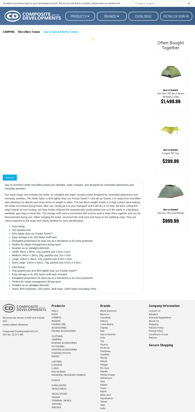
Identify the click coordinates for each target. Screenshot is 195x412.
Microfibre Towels (29, 31)
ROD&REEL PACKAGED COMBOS (69, 375)
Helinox (104, 321)
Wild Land (105, 395)
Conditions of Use (158, 334)
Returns (153, 337)
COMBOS (56, 317)
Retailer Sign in (176, 16)
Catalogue (143, 16)
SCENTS (56, 380)
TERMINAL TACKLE (61, 400)
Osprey (104, 327)
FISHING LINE (59, 324)
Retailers (153, 314)
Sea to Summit (107, 334)
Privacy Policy (156, 331)
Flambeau (105, 351)
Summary (9, 177)
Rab (102, 331)
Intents (103, 384)
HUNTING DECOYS (61, 353)
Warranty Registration (160, 317)
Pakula (103, 361)
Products (80, 16)
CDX (102, 381)
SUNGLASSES (59, 385)
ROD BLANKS (59, 371)
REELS (55, 310)
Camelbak (105, 317)
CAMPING (9, 31)
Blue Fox (104, 314)
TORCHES (57, 404)
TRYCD (103, 358)
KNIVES (55, 356)
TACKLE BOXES (60, 393)
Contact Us (155, 310)
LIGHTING (57, 361)
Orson (103, 388)
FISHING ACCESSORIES (64, 331)
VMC (102, 405)
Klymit (103, 391)
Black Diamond (108, 310)
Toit (102, 341)
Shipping (153, 324)
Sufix (102, 408)
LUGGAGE (57, 364)
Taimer (103, 401)
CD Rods (104, 347)
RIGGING (56, 321)
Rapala (103, 371)
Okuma (104, 344)
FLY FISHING (58, 346)
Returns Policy (156, 327)
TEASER (56, 397)
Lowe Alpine (106, 324)
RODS (55, 314)
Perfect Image (107, 374)
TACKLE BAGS (59, 388)
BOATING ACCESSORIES (64, 343)
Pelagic (104, 364)
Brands (111, 16)
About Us (154, 321)
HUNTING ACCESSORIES (64, 349)
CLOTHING (57, 336)
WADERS (56, 407)
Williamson (106, 378)
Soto (102, 337)
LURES (55, 368)
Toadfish (104, 354)
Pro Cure (104, 368)
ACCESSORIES (59, 327)
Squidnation (106, 398)
